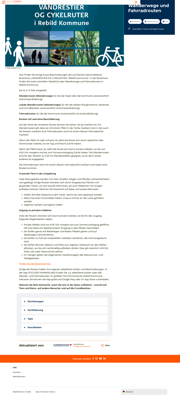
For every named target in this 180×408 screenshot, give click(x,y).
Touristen (163, 2)
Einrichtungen (34, 313)
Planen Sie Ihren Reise (106, 8)
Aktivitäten (69, 8)
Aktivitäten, (137, 40)
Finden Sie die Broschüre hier (35, 275)
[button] (91, 356)
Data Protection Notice (48, 403)
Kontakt (171, 2)
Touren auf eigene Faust (153, 40)
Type (28, 330)
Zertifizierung (33, 321)
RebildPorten (22, 388)
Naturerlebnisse (85, 8)
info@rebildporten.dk (74, 358)
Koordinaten (33, 338)
